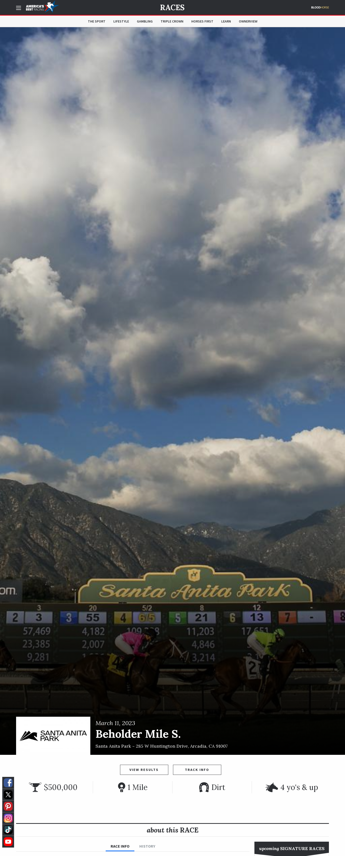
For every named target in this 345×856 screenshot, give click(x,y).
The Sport (96, 21)
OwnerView (248, 21)
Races (172, 7)
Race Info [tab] (120, 846)
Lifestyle (121, 21)
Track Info (197, 769)
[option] (172, 391)
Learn (226, 21)
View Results (144, 769)
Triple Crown (172, 21)
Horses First (202, 21)
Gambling (145, 21)
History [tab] (147, 846)
